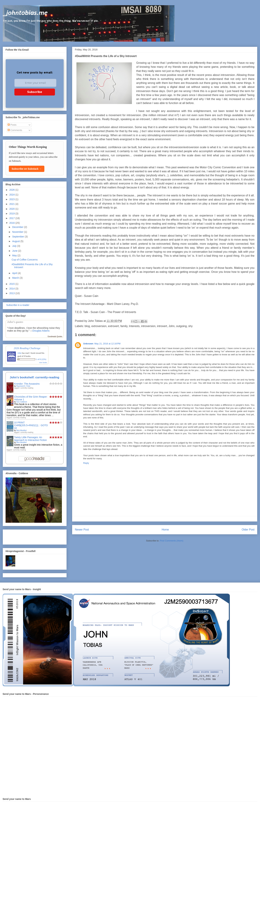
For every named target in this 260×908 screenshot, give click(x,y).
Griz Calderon (21, 402)
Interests (134, 326)
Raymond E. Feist (23, 386)
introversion (148, 326)
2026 (12, 189)
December (18, 227)
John (171, 326)
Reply (86, 463)
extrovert (113, 326)
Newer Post (82, 529)
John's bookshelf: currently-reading (34, 377)
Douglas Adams (41, 330)
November (18, 232)
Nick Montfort (21, 430)
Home (165, 529)
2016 (12, 222)
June (15, 250)
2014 (12, 288)
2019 (12, 213)
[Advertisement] (26, 536)
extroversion (98, 326)
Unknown (88, 343)
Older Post (248, 529)
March (16, 277)
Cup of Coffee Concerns (25, 259)
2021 (12, 204)
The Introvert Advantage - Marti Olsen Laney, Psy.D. (107, 303)
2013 (12, 293)
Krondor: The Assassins (27, 383)
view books (43, 362)
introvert (162, 326)
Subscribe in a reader (17, 305)
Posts (12, 124)
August (16, 241)
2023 (12, 199)
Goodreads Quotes (55, 336)
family (123, 326)
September (18, 236)
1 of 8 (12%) (41, 359)
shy (190, 326)
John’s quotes (15, 322)
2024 (12, 194)
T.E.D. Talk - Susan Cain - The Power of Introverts (105, 312)
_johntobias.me (25, 13)
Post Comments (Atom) (171, 540)
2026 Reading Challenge (27, 348)
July (14, 246)
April (15, 273)
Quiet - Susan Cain (86, 295)
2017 (12, 218)
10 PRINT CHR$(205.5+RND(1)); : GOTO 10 (31, 425)
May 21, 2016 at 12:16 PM (107, 343)
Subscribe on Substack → (27, 168)
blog (87, 326)
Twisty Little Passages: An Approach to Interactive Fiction (30, 438)
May (14, 255)
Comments (15, 130)
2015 (12, 284)
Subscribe (34, 92)
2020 (12, 208)
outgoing (181, 326)
